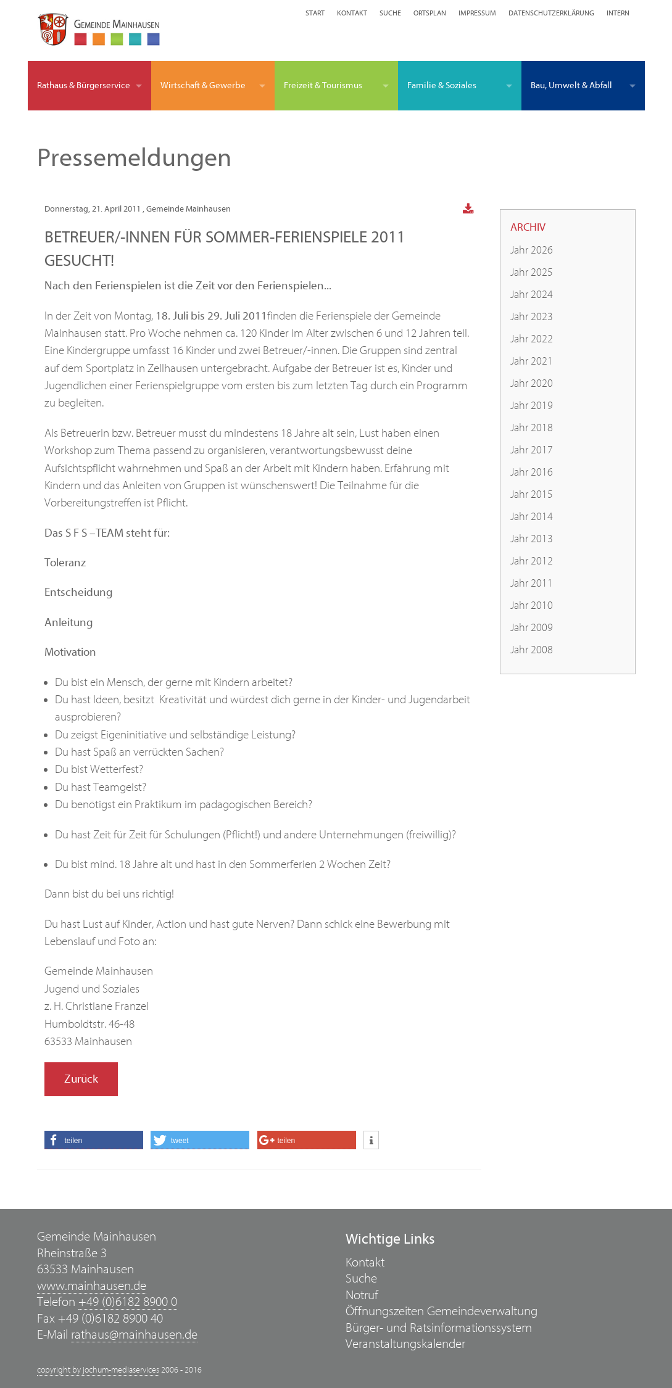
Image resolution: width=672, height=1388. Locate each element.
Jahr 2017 (531, 450)
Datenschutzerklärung (551, 13)
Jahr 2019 (531, 405)
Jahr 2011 (531, 583)
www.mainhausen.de (91, 1286)
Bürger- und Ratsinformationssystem (439, 1328)
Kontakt (352, 13)
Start (315, 13)
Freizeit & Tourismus (323, 85)
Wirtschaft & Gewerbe (203, 85)
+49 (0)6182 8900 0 (127, 1302)
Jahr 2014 (531, 516)
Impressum (477, 13)
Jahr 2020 (531, 383)
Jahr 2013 (531, 538)
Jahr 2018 (531, 427)
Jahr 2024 (531, 294)
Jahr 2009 (531, 627)
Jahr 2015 (531, 494)
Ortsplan (429, 13)
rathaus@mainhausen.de (134, 1335)
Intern (618, 13)
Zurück (81, 1079)
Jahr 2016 (531, 472)
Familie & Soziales (441, 85)
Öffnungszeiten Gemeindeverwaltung (441, 1311)
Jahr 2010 (531, 605)
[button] (93, 1140)
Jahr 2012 (531, 561)
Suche (390, 13)
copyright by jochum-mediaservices (98, 1370)
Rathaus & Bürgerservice (83, 85)
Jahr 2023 (531, 316)
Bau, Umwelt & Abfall (571, 85)
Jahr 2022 (531, 339)
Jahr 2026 (531, 250)
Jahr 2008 (531, 649)
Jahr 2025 (531, 272)
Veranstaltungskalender (405, 1344)
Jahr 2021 (531, 361)
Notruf (362, 1295)
